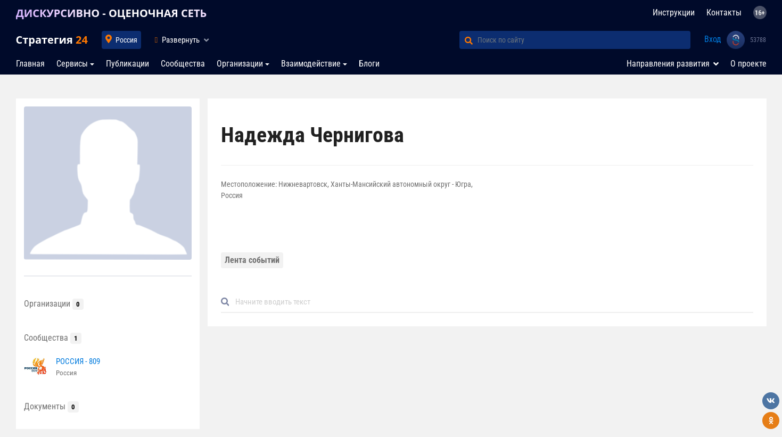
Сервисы (72, 64)
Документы (51, 406)
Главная (30, 64)
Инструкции (674, 12)
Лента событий (252, 260)
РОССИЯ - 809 (78, 361)
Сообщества (183, 64)
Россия (126, 40)
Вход (712, 39)
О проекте (748, 64)
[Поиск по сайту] (584, 40)
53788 (758, 40)
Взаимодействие (311, 64)
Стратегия (52, 39)
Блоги (369, 64)
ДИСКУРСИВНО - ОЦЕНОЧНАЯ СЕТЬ (111, 13)
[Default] (491, 302)
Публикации (127, 64)
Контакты (724, 12)
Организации (240, 64)
